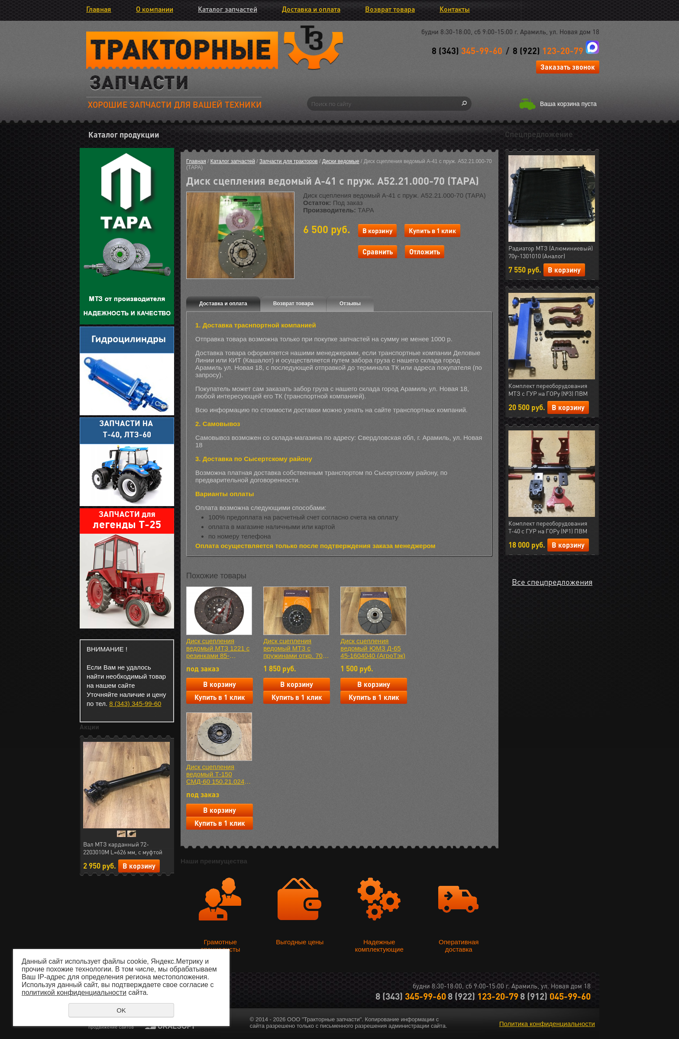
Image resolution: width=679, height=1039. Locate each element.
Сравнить (377, 251)
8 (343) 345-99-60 (135, 703)
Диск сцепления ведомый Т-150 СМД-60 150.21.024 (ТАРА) (215, 774)
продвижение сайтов (111, 1027)
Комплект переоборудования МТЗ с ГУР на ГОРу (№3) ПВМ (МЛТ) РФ (548, 390)
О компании (154, 8)
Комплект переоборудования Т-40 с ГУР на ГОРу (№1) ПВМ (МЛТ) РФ (547, 527)
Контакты (455, 8)
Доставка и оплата (311, 8)
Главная (98, 8)
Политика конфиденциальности (547, 1023)
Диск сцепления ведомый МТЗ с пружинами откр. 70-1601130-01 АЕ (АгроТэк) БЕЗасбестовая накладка (294, 648)
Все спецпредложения (552, 582)
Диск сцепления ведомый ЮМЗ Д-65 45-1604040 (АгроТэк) (372, 648)
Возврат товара (390, 8)
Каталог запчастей (227, 8)
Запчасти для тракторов (288, 161)
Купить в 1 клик (432, 230)
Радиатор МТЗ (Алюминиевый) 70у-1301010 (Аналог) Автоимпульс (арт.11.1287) (550, 252)
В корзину (139, 865)
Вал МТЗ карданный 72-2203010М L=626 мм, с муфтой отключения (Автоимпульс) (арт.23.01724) (122, 848)
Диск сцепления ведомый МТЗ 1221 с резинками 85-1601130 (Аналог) (217, 648)
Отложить (424, 251)
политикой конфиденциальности (74, 992)
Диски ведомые (340, 161)
